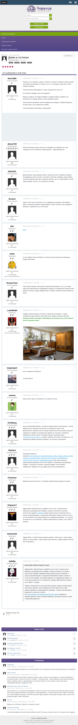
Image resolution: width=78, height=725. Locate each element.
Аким (12, 254)
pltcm (24, 230)
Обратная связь (42, 718)
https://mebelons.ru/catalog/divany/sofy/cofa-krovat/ (43, 594)
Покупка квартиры (12, 638)
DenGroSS (12, 534)
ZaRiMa (12, 561)
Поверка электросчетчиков (15, 643)
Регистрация (39, 27)
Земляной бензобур (13, 707)
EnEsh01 (12, 171)
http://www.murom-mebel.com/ (33, 437)
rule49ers (13, 635)
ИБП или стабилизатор (14, 653)
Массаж (9, 699)
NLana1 (12, 199)
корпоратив (10, 633)
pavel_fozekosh (15, 674)
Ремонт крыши (11, 672)
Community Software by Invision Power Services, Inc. (39, 722)
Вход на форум (39, 24)
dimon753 (12, 144)
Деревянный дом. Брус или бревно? (17, 686)
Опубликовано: (31, 78)
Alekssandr (14, 701)
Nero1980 (15, 60)
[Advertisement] (37, 127)
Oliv (12, 226)
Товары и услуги (6, 45)
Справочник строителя (8, 41)
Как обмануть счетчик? (14, 648)
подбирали (40, 513)
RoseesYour (12, 283)
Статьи (3, 38)
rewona (12, 395)
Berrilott (13, 709)
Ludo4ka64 (12, 310)
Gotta (12, 688)
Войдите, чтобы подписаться (11, 55)
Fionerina (12, 478)
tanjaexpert (12, 368)
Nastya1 (12, 450)
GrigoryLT (12, 505)
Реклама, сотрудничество (9, 49)
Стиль (33, 718)
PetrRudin (13, 645)
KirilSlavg (12, 423)
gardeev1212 (14, 640)
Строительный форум (8, 34)
